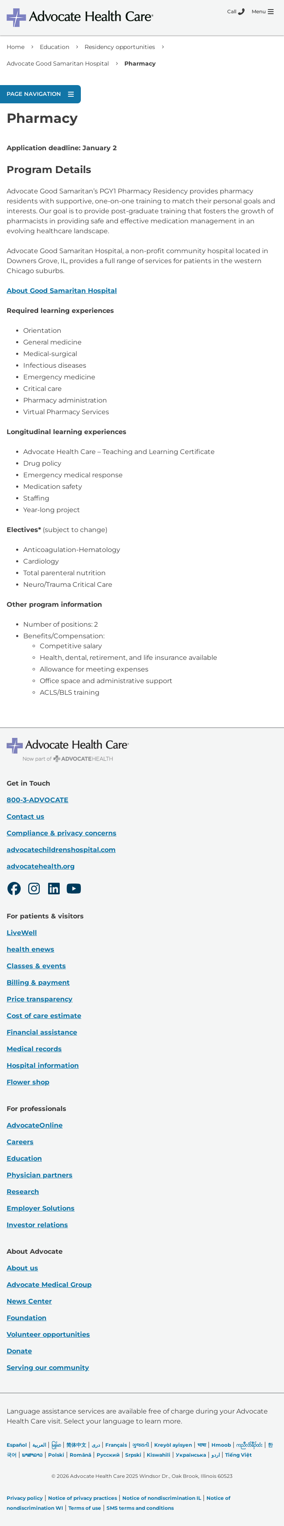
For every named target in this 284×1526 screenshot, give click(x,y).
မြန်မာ (56, 1445)
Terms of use (84, 1508)
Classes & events (36, 966)
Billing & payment (38, 982)
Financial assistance (42, 1032)
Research (23, 1192)
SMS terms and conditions (140, 1508)
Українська (191, 1455)
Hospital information (43, 1065)
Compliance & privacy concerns (62, 833)
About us (22, 1268)
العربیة (39, 1445)
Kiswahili (158, 1455)
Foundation (26, 1318)
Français (116, 1445)
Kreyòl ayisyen (173, 1445)
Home (15, 47)
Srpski (133, 1455)
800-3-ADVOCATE (37, 800)
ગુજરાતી (140, 1445)
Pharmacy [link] (139, 63)
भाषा (201, 1445)
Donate (19, 1351)
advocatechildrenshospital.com (61, 850)
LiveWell (22, 933)
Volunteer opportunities (48, 1334)
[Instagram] (34, 890)
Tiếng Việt (238, 1455)
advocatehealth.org (41, 866)
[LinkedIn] (54, 890)
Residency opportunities (120, 47)
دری (96, 1445)
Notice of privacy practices (82, 1498)
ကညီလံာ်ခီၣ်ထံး (249, 1445)
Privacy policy (25, 1498)
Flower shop (28, 1082)
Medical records (34, 1049)
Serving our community (48, 1368)
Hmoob (221, 1445)
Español (17, 1445)
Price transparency (40, 999)
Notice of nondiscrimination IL (161, 1498)
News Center (29, 1301)
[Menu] (262, 11)
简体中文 (76, 1445)
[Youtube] (73, 890)
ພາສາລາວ (32, 1455)
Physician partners (40, 1175)
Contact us (25, 816)
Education (54, 47)
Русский (108, 1455)
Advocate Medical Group (49, 1285)
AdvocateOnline (35, 1125)
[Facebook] (14, 890)
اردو (215, 1455)
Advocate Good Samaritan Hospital (58, 63)
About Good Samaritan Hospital (62, 291)
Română (80, 1455)
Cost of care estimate (44, 1016)
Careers (20, 1142)
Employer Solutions (41, 1208)
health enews (30, 949)
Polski (56, 1455)
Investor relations (37, 1225)
